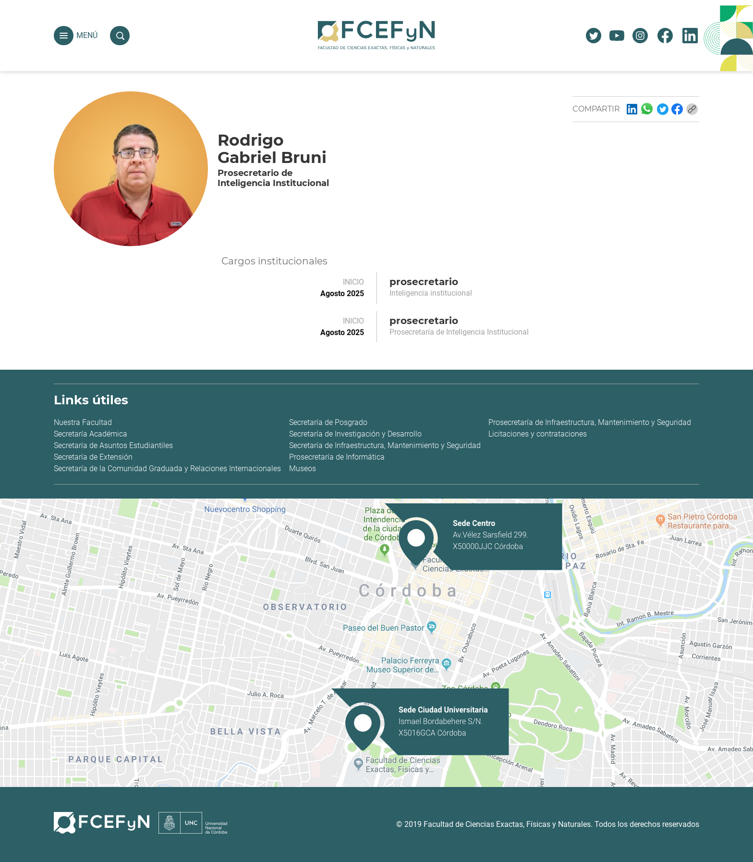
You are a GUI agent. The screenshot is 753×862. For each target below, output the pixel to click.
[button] (63, 36)
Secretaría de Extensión (93, 457)
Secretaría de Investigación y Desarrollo (355, 433)
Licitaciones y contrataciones (537, 433)
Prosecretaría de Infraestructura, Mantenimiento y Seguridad (589, 422)
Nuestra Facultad (83, 422)
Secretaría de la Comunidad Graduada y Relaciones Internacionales (167, 468)
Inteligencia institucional (430, 293)
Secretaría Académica (90, 433)
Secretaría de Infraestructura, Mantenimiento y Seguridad (385, 445)
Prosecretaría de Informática (337, 457)
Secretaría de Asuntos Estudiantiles (113, 445)
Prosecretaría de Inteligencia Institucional (459, 332)
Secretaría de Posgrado (328, 422)
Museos (302, 468)
